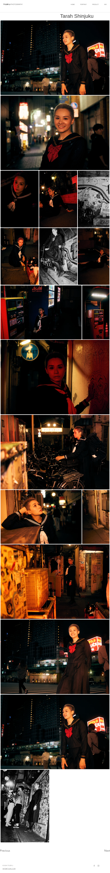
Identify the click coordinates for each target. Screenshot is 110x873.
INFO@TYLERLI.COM (9, 869)
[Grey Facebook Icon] (94, 866)
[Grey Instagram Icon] (98, 866)
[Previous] (8, 850)
